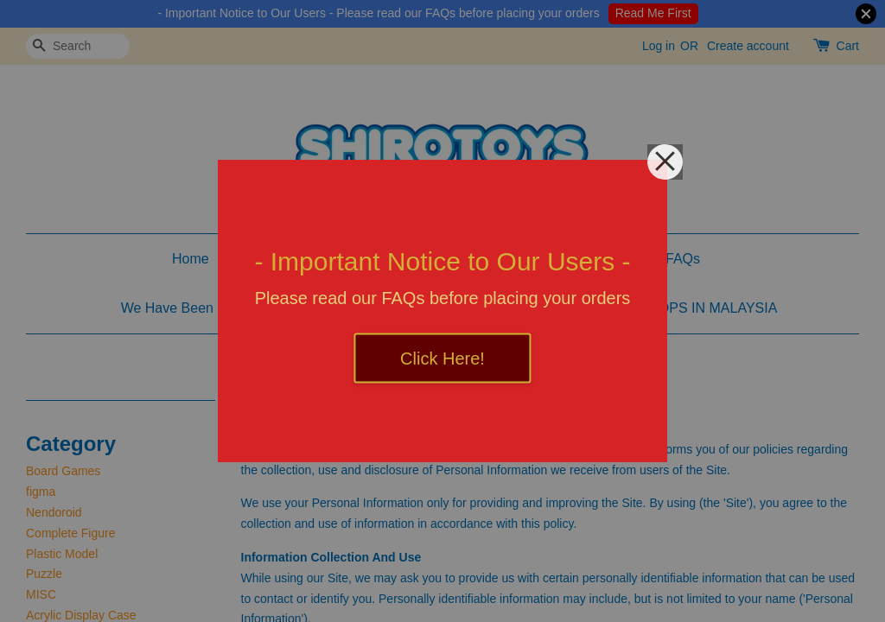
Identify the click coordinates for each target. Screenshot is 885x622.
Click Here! (442, 358)
